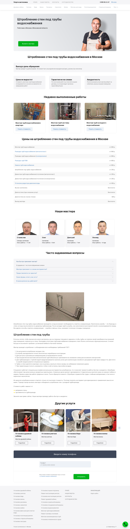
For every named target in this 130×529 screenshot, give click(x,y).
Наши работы (44, 2)
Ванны (41, 7)
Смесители (58, 7)
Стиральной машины (105, 7)
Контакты (55, 2)
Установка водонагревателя (50, 508)
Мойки (66, 7)
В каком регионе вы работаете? (26, 281)
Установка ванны (19, 499)
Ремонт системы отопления (49, 513)
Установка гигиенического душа (51, 519)
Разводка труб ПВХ (21, 160)
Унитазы (28, 7)
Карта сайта (94, 493)
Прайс (35, 2)
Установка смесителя (20, 505)
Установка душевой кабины (22, 490)
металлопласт (41, 151)
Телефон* (43, 463)
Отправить (81, 477)
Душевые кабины (19, 7)
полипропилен (41, 156)
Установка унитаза (19, 493)
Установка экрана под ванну (50, 490)
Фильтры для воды (76, 7)
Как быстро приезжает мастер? (26, 261)
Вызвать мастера (28, 44)
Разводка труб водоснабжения (25, 151)
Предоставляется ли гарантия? (26, 273)
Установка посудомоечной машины (52, 505)
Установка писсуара (20, 521)
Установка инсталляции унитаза (51, 496)
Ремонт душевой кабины (48, 499)
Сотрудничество (67, 2)
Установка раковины (20, 502)
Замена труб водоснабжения (24, 165)
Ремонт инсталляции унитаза (50, 493)
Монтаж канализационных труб (51, 516)
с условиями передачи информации (48, 476)
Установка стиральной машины (23, 518)
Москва (113, 2)
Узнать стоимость (24, 129)
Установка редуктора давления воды (27, 183)
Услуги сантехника (21, 2)
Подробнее (21, 443)
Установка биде (18, 496)
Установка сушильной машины (50, 502)
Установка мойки (19, 508)
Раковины (49, 7)
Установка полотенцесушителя (23, 515)
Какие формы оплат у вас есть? (27, 277)
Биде (35, 7)
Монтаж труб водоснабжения (50, 511)
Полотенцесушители (90, 7)
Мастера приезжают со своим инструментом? (31, 269)
